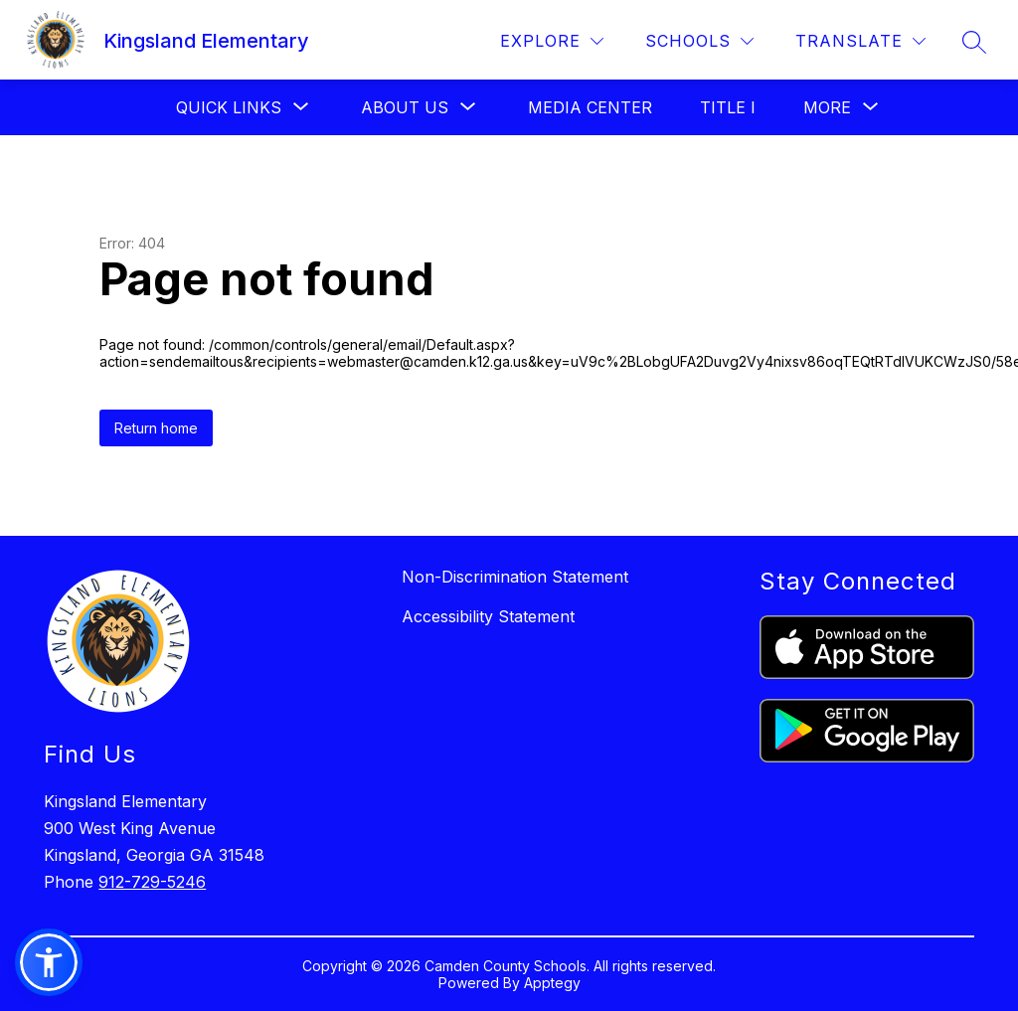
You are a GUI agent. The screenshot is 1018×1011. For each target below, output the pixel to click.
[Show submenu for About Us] (404, 107)
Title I (728, 107)
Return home (156, 428)
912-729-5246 (152, 882)
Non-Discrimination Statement (515, 577)
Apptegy (552, 982)
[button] (49, 962)
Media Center (590, 107)
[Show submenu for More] (827, 107)
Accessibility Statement (488, 616)
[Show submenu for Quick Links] (228, 107)
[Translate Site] (860, 41)
